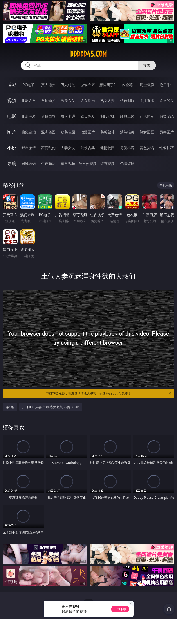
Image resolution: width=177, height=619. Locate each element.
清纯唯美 (127, 132)
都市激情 (28, 147)
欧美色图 (68, 132)
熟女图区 (147, 132)
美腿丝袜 (107, 132)
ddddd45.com (88, 53)
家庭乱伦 (48, 147)
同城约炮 (28, 163)
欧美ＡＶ (68, 100)
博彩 (11, 85)
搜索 (146, 65)
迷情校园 (107, 147)
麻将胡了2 (107, 84)
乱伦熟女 (147, 116)
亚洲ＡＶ (28, 100)
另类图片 (166, 132)
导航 (11, 163)
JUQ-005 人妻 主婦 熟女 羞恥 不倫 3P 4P (50, 407)
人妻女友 (68, 147)
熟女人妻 (107, 100)
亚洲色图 (48, 132)
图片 (11, 132)
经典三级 (127, 116)
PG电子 (28, 84)
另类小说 (127, 147)
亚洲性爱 (28, 116)
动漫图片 (88, 132)
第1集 (10, 407)
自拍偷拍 (48, 100)
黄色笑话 (147, 147)
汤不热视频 (88, 163)
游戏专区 (88, 84)
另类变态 (166, 116)
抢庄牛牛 (166, 84)
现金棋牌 (147, 84)
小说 (11, 148)
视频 (11, 100)
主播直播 (147, 100)
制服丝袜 (107, 116)
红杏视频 (107, 163)
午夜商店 (48, 163)
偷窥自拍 (28, 132)
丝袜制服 (127, 100)
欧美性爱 (88, 116)
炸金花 (127, 84)
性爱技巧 (166, 147)
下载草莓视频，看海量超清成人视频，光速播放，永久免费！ (109, 393)
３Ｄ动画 (88, 100)
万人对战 (68, 84)
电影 (11, 116)
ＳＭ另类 (166, 100)
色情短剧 (127, 163)
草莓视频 (68, 163)
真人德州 (48, 84)
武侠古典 (88, 147)
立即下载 (120, 609)
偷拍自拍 (48, 116)
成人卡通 (68, 116)
